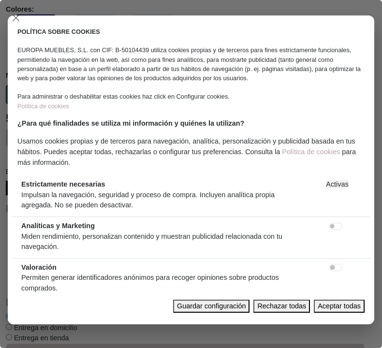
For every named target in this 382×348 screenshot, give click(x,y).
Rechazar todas (281, 306)
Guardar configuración (211, 306)
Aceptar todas (339, 306)
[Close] (16, 18)
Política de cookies (43, 106)
